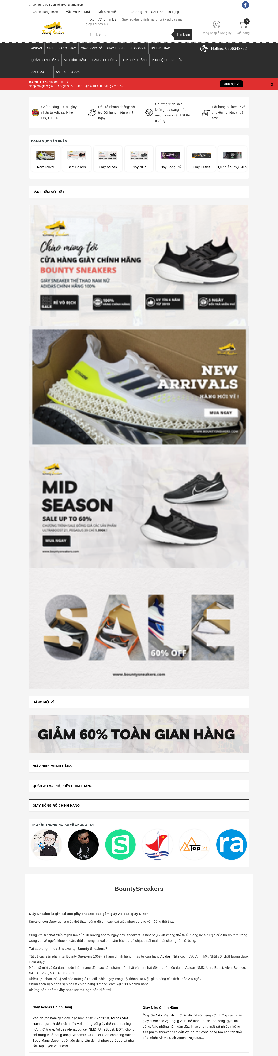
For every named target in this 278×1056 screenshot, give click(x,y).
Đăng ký (225, 33)
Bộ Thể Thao (160, 48)
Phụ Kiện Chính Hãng (168, 60)
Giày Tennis (116, 48)
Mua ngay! (231, 84)
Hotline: (229, 49)
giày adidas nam (172, 19)
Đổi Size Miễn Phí (110, 12)
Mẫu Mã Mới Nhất (78, 12)
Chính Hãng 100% (45, 12)
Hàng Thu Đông (104, 60)
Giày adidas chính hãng (140, 19)
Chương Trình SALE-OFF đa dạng (155, 12)
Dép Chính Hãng (134, 60)
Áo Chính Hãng (75, 60)
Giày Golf (138, 48)
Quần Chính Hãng (45, 60)
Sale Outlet (41, 71)
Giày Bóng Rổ (91, 48)
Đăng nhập (209, 33)
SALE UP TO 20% (68, 71)
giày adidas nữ (97, 24)
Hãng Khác (67, 48)
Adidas (36, 48)
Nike (50, 48)
